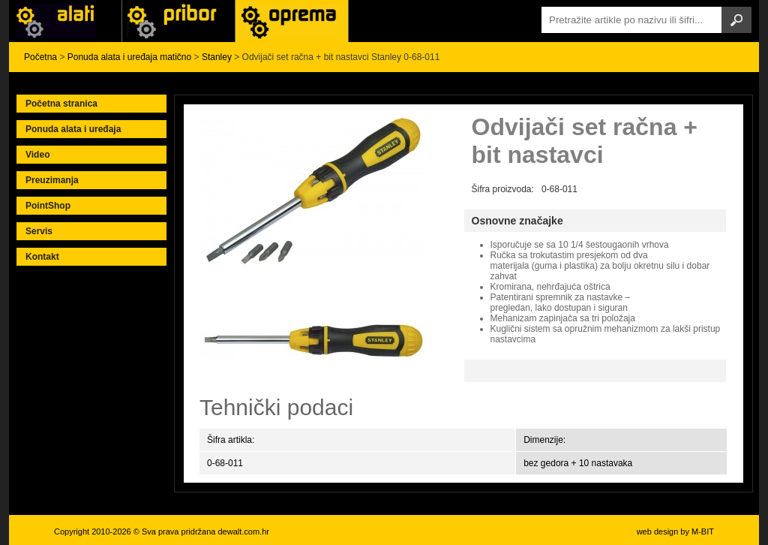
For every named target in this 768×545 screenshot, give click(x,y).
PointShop (48, 205)
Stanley (217, 57)
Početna (40, 57)
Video (38, 154)
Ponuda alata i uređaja (73, 129)
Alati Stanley (292, 21)
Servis (39, 231)
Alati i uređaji (65, 21)
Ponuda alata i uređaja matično (129, 57)
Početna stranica (62, 103)
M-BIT (703, 531)
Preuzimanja (52, 180)
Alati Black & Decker (178, 21)
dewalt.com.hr (243, 531)
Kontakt (42, 256)
